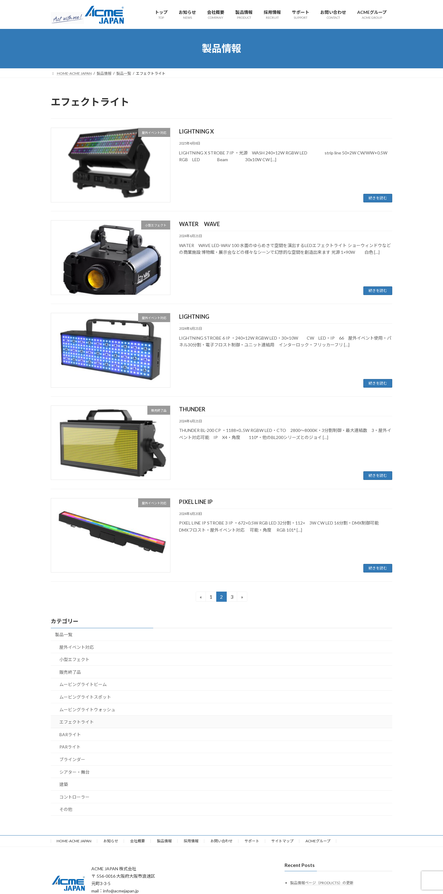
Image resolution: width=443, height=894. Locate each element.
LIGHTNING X (196, 131)
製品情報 (164, 841)
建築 (63, 784)
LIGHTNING (194, 316)
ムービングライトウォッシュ (87, 709)
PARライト (70, 747)
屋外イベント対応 (76, 647)
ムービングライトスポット (85, 697)
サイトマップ (282, 841)
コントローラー (74, 797)
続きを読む (378, 198)
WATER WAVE (199, 224)
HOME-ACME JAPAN (74, 841)
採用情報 (191, 841)
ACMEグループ (317, 841)
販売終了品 (70, 672)
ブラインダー (72, 759)
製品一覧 (63, 634)
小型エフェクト (74, 659)
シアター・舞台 (74, 772)
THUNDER (192, 409)
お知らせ (110, 841)
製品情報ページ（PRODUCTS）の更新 (321, 882)
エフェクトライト (76, 721)
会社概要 (137, 841)
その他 (65, 809)
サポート (252, 841)
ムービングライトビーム (83, 684)
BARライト (70, 734)
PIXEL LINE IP (196, 501)
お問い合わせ (221, 841)
